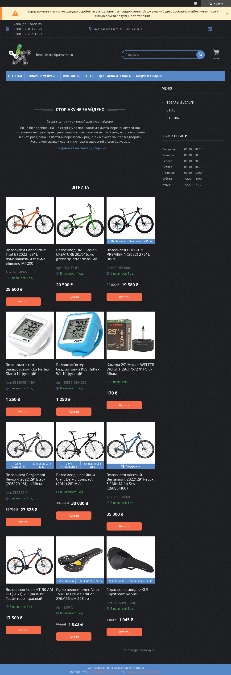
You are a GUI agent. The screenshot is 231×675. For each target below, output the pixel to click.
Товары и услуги (41, 76)
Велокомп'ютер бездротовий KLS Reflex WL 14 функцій (77, 369)
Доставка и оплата (115, 76)
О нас (89, 76)
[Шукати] (200, 54)
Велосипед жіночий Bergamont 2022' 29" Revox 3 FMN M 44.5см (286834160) (130, 481)
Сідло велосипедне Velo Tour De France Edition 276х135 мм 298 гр (77, 594)
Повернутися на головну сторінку (80, 148)
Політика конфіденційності (143, 671)
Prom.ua (138, 667)
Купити (23, 301)
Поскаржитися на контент (105, 671)
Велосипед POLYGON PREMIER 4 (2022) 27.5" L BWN (128, 254)
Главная (15, 76)
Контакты (71, 76)
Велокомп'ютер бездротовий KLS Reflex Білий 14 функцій (27, 369)
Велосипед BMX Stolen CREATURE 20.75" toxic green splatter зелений (76, 254)
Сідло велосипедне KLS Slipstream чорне (127, 591)
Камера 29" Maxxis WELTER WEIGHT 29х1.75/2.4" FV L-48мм (130, 369)
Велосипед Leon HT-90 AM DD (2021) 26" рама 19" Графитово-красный (29, 594)
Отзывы (173, 118)
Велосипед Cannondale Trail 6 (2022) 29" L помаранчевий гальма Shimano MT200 (26, 256)
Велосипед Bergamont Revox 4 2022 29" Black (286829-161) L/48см (25, 479)
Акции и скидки (149, 76)
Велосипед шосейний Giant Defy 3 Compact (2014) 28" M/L (75, 479)
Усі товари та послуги (139, 650)
